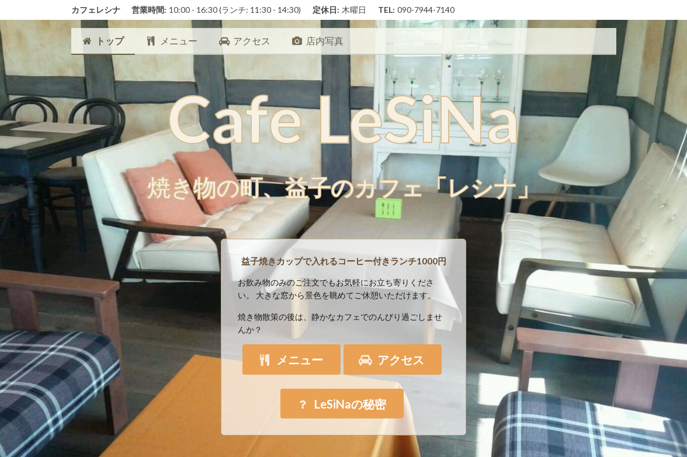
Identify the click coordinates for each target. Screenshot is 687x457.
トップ (103, 40)
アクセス (244, 40)
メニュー (171, 40)
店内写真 (318, 40)
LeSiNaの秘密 (341, 404)
